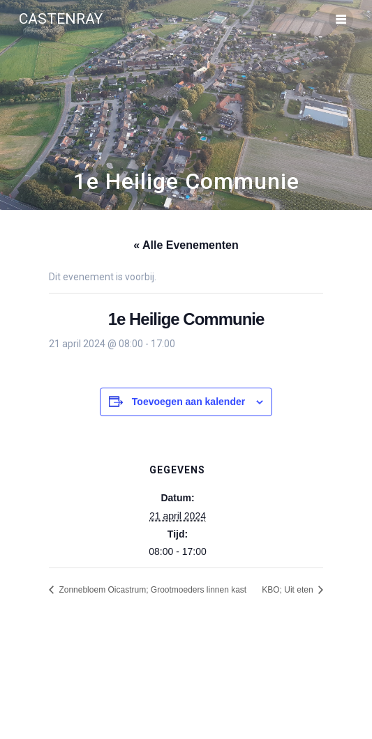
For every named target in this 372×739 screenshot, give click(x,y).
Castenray (61, 19)
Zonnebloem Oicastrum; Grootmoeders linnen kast (151, 590)
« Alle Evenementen (186, 245)
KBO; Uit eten (288, 590)
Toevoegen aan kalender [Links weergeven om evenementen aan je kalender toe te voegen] (188, 401)
